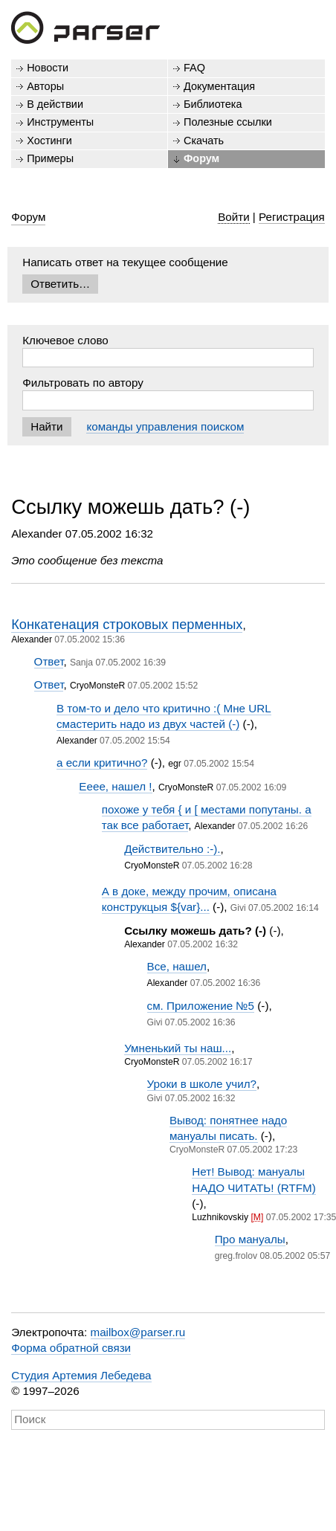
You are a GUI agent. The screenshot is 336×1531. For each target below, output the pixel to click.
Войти (234, 216)
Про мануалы (250, 1239)
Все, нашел (177, 966)
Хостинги (49, 140)
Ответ (49, 661)
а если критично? (101, 762)
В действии (55, 104)
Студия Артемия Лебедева (81, 1375)
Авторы (45, 86)
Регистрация (292, 216)
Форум (201, 158)
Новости (47, 68)
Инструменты (60, 122)
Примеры (50, 158)
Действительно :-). (172, 848)
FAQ (194, 68)
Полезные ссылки (228, 122)
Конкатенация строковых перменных (126, 624)
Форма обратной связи (71, 1347)
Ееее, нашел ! (115, 786)
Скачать (204, 140)
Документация (219, 86)
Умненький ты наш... (177, 1048)
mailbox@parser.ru (138, 1332)
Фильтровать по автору (82, 382)
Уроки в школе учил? (201, 1083)
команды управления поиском (165, 426)
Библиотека (213, 104)
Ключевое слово (65, 340)
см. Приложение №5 (201, 1005)
